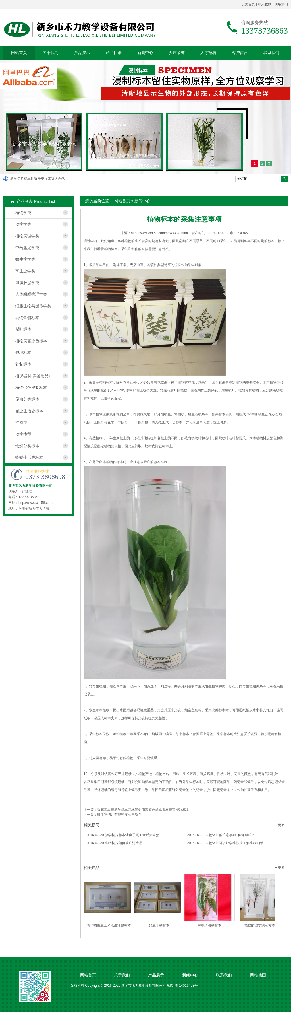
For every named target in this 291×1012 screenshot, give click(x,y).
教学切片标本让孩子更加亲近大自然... (124, 835)
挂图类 (21, 422)
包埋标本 (23, 352)
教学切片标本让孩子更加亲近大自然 (37, 179)
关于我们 (51, 52)
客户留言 (240, 52)
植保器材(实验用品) (32, 376)
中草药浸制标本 (209, 925)
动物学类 (23, 224)
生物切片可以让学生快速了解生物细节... (226, 843)
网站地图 (258, 975)
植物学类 (23, 212)
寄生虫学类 (25, 271)
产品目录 (114, 52)
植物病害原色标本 (31, 341)
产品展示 (82, 52)
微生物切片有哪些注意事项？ (119, 815)
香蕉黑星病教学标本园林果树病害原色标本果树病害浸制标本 (143, 810)
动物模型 (23, 434)
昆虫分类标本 (27, 399)
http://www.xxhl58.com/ (35, 503)
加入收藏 (264, 4)
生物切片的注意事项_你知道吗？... (222, 835)
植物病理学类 (27, 236)
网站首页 (19, 52)
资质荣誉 (177, 52)
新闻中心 (145, 52)
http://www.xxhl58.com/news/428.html (159, 233)
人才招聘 (208, 52)
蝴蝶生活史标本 (29, 457)
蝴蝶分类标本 (27, 446)
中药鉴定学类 (27, 247)
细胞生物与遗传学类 (33, 306)
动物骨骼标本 (27, 317)
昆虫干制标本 (159, 925)
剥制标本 (23, 364)
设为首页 (248, 4)
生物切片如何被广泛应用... (115, 843)
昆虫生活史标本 (29, 411)
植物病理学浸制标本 (259, 925)
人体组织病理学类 (31, 294)
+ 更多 (280, 825)
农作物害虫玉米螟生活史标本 (109, 925)
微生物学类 (25, 259)
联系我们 (281, 4)
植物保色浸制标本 (31, 387)
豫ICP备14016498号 (182, 986)
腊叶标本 (23, 329)
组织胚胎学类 (27, 282)
